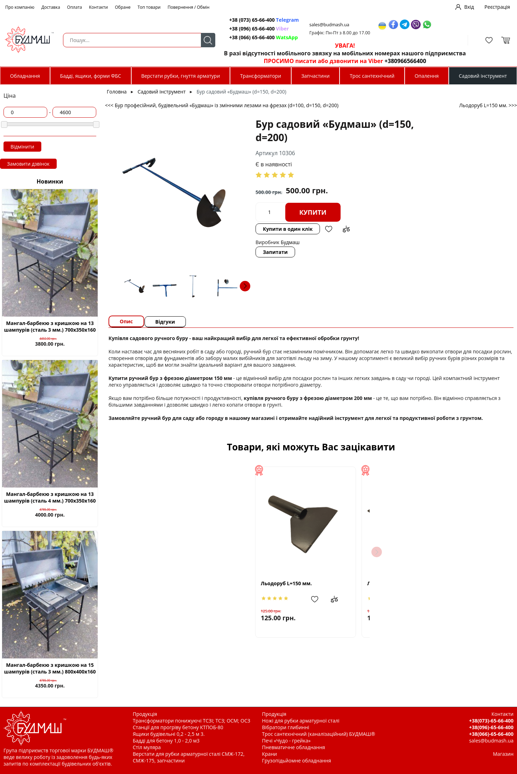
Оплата (74, 7)
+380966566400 (405, 61)
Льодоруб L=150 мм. (185, 583)
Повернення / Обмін (189, 7)
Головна (117, 91)
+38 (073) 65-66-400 (264, 19)
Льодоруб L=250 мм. (398, 583)
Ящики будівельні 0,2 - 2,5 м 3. (168, 734)
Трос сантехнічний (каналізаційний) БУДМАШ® (318, 734)
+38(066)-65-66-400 (491, 734)
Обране (123, 7)
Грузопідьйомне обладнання (296, 760)
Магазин (503, 754)
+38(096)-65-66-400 (491, 727)
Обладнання (25, 75)
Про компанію (19, 7)
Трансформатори (260, 75)
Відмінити (22, 146)
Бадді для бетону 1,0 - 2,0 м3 (166, 740)
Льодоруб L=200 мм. (291, 583)
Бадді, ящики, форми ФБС (90, 75)
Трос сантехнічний (372, 75)
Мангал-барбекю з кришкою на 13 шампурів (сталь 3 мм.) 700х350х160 (50, 326)
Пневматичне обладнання (293, 747)
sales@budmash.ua (329, 25)
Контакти (98, 7)
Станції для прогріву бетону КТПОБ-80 (178, 727)
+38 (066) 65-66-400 (263, 37)
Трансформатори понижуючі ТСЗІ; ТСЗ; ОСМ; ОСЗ (191, 720)
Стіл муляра (147, 747)
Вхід (469, 7)
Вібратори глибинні (285, 727)
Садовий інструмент (483, 75)
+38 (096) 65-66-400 (259, 28)
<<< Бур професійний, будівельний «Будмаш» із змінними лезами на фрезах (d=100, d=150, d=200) (221, 105)
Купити (313, 212)
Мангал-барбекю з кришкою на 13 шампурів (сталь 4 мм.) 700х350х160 (50, 497)
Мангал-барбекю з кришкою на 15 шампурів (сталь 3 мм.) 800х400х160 (50, 668)
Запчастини (315, 75)
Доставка (50, 7)
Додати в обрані (328, 229)
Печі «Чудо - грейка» (286, 740)
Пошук (208, 40)
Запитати (275, 252)
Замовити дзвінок (28, 163)
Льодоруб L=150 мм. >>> (488, 105)
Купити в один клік (288, 229)
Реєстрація (497, 7)
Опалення (426, 75)
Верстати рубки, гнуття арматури (180, 75)
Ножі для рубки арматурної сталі (301, 720)
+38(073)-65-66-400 (491, 720)
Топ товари (149, 7)
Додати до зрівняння (346, 229)
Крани (269, 754)
